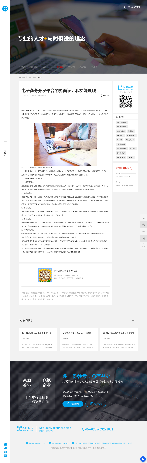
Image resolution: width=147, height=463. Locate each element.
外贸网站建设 (121, 144)
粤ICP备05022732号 (99, 448)
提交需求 (98, 404)
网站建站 (131, 157)
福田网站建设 (121, 153)
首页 (30, 77)
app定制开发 (121, 131)
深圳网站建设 (121, 157)
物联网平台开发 (121, 148)
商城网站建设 (131, 135)
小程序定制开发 (121, 127)
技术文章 (39, 77)
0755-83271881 (134, 7)
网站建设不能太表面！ (124, 177)
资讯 (34, 77)
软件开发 (131, 131)
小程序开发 (120, 135)
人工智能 (119, 140)
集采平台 (132, 148)
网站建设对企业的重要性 (124, 185)
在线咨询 (75, 404)
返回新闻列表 (122, 168)
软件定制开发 (130, 140)
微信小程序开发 (121, 122)
